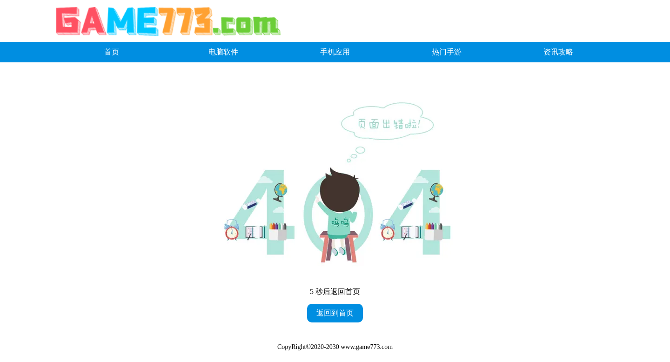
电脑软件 (223, 52)
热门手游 (447, 52)
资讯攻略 (558, 52)
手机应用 (335, 52)
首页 (111, 52)
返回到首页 (335, 313)
